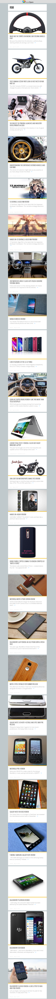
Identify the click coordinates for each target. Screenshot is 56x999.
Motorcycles (12, 92)
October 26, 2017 (21, 454)
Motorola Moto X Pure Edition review (22, 599)
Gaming (11, 212)
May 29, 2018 (17, 327)
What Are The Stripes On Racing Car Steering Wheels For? (27, 37)
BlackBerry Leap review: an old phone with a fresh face (27, 643)
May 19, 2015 (17, 777)
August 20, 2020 (17, 250)
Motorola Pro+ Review (17, 768)
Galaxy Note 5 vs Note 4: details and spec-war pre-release (27, 723)
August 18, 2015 (17, 652)
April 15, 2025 (16, 47)
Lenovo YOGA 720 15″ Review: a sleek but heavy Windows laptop (25, 444)
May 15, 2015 (17, 956)
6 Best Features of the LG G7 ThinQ (21, 362)
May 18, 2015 (17, 863)
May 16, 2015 (17, 908)
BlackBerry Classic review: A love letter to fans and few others (26, 987)
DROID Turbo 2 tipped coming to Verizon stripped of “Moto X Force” (27, 562)
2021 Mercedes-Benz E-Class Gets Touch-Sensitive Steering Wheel (26, 282)
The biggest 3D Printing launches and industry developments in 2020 (26, 124)
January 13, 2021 (21, 134)
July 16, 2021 (19, 92)
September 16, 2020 (18, 212)
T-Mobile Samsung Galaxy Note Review (22, 855)
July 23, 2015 (17, 733)
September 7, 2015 (18, 609)
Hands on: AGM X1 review (18, 514)
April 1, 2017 (17, 523)
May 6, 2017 (15, 487)
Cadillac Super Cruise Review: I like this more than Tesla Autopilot (27, 400)
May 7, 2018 (16, 370)
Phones (11, 327)
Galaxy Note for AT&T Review (19, 811)
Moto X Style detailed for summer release (24, 684)
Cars (11, 47)
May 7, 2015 (16, 997)
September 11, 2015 (18, 572)
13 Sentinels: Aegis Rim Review (19, 201)
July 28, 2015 (17, 692)
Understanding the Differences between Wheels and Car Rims (27, 166)
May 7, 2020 (15, 291)
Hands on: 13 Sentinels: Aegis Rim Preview (23, 239)
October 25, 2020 (16, 176)
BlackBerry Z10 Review (17, 948)
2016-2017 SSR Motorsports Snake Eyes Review (25, 478)
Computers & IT (13, 134)
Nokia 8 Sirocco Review (17, 319)
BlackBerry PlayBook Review (20, 900)
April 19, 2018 (16, 410)
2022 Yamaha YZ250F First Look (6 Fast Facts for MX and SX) (27, 82)
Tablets (11, 908)
